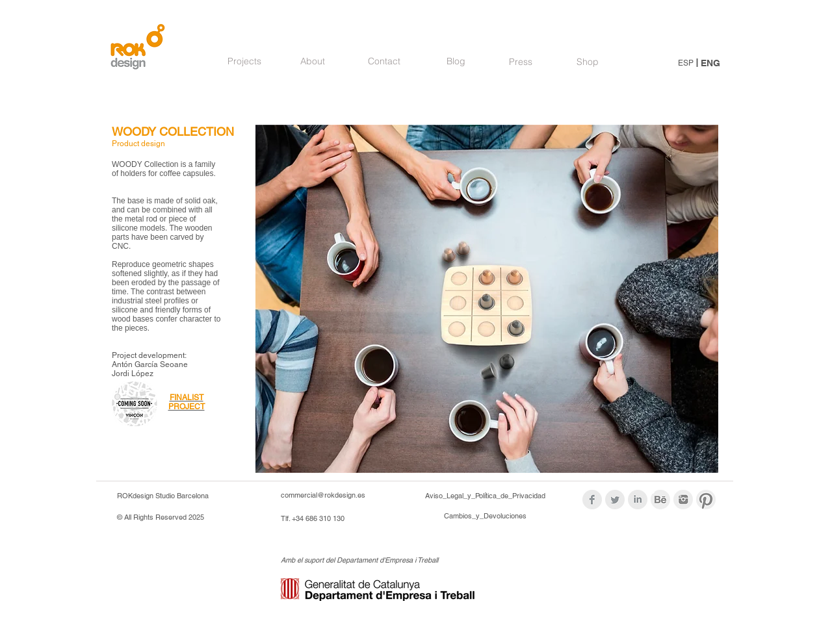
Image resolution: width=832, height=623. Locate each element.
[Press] (520, 62)
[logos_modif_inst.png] (683, 499)
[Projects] (244, 62)
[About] (312, 62)
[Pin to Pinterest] (278, 137)
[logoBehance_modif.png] (660, 499)
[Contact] (384, 62)
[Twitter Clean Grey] (615, 499)
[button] (486, 299)
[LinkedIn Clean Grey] (637, 499)
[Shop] (587, 62)
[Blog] (456, 62)
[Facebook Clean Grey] (592, 499)
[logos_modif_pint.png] (706, 499)
